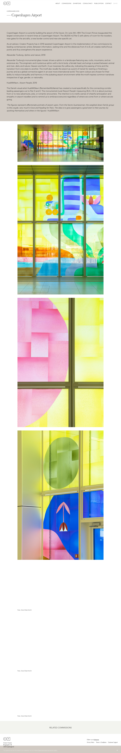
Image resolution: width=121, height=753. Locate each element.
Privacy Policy (90, 742)
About (57, 3)
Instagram (96, 740)
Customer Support (113, 742)
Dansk (115, 3)
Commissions (66, 3)
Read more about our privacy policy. (47, 750)
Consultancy (88, 3)
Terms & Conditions (101, 742)
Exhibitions (77, 3)
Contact (108, 3)
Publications (99, 3)
